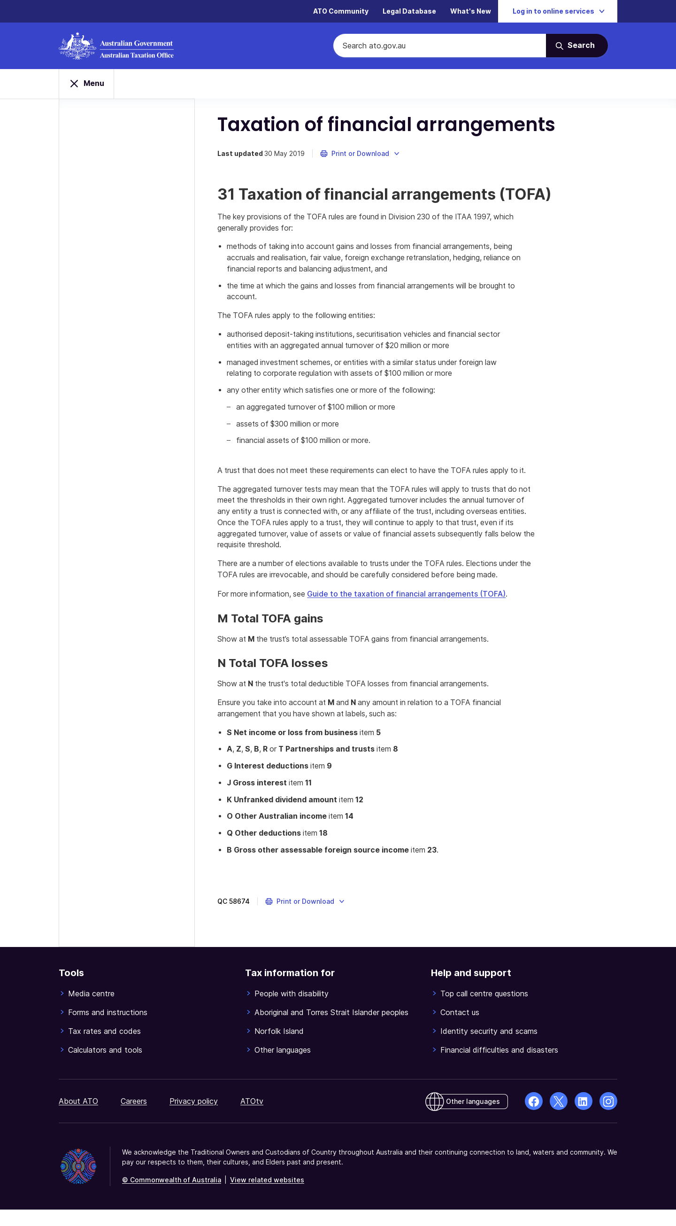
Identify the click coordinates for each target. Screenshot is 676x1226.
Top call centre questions (484, 1010)
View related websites (267, 1196)
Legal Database (409, 12)
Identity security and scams (489, 1047)
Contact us (459, 1028)
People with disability (291, 1010)
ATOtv (251, 1117)
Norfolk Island (279, 1047)
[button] (361, 155)
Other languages (282, 1066)
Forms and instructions (107, 1028)
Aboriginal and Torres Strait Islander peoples (331, 1028)
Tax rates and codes (104, 1047)
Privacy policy (193, 1117)
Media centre (91, 1010)
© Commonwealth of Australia (171, 1196)
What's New (470, 12)
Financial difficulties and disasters (499, 1066)
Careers (134, 1117)
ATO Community (341, 12)
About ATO (78, 1117)
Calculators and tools (105, 1066)
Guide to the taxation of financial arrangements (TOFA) (409, 609)
